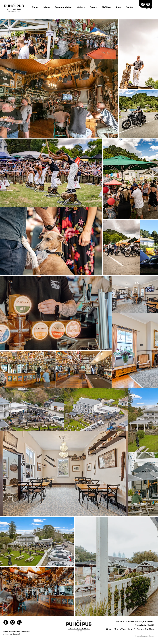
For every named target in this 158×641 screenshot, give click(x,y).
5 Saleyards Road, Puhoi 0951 (140, 621)
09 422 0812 (148, 625)
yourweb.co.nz (149, 636)
